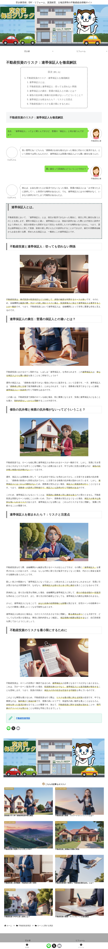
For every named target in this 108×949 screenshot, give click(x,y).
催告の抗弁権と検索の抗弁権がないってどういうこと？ (56, 95)
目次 (50, 72)
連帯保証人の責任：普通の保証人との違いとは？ (53, 91)
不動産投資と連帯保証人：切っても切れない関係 (53, 86)
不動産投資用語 (23, 718)
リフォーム (80, 940)
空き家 (28, 940)
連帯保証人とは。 (38, 82)
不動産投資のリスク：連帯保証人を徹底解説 (48, 78)
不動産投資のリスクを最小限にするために (49, 104)
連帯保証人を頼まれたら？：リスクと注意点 (50, 99)
